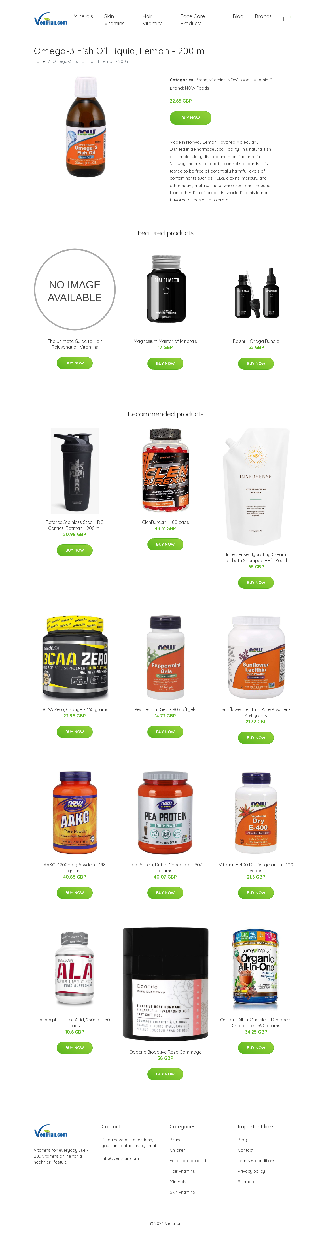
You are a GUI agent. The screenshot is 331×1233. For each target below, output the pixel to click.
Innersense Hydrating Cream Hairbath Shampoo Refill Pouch (256, 557)
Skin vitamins (182, 1192)
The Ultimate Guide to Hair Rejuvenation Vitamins (75, 344)
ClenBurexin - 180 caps (165, 522)
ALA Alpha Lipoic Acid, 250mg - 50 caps (74, 1022)
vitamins (217, 79)
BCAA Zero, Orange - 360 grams (74, 709)
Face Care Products (193, 20)
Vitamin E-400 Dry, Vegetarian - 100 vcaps (256, 867)
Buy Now (190, 117)
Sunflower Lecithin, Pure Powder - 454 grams (256, 712)
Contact (245, 1150)
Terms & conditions (256, 1160)
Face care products (189, 1160)
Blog (238, 16)
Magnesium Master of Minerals (165, 341)
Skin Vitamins (114, 20)
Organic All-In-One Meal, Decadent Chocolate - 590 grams (256, 1022)
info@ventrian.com (120, 1158)
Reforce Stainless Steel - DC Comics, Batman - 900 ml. (74, 525)
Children (178, 1150)
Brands (263, 16)
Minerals (83, 16)
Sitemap (246, 1181)
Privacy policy (251, 1171)
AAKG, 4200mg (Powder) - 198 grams (75, 867)
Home (40, 61)
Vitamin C (263, 79)
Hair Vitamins (153, 20)
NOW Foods (240, 79)
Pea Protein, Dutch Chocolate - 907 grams (165, 867)
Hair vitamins (182, 1171)
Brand (201, 79)
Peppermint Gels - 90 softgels (165, 709)
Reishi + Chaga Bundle (256, 341)
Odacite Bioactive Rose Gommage (165, 1052)
